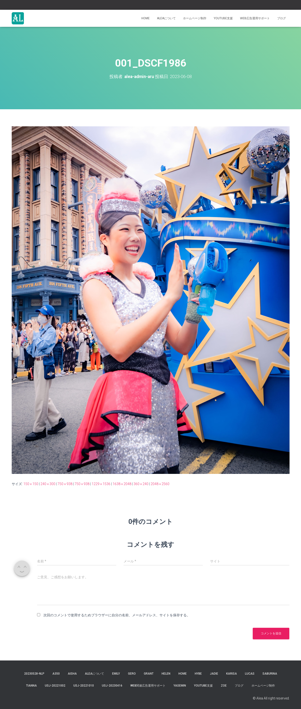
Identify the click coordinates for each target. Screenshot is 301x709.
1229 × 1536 (101, 484)
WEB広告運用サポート (255, 18)
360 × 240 (141, 484)
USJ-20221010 (83, 685)
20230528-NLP (34, 673)
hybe (198, 673)
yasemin (180, 685)
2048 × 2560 (160, 484)
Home (145, 18)
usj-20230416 (112, 685)
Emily (116, 673)
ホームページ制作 (194, 18)
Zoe (224, 685)
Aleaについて (166, 18)
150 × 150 (30, 484)
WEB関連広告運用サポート (147, 685)
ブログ (281, 18)
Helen (166, 673)
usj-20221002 (55, 685)
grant (149, 673)
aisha (72, 673)
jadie (214, 673)
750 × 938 (65, 484)
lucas (249, 673)
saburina (269, 673)
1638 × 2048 (122, 484)
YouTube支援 (223, 18)
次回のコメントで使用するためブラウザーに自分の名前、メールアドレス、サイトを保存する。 (116, 615)
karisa (231, 673)
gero (132, 673)
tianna (31, 685)
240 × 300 (47, 484)
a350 (56, 673)
